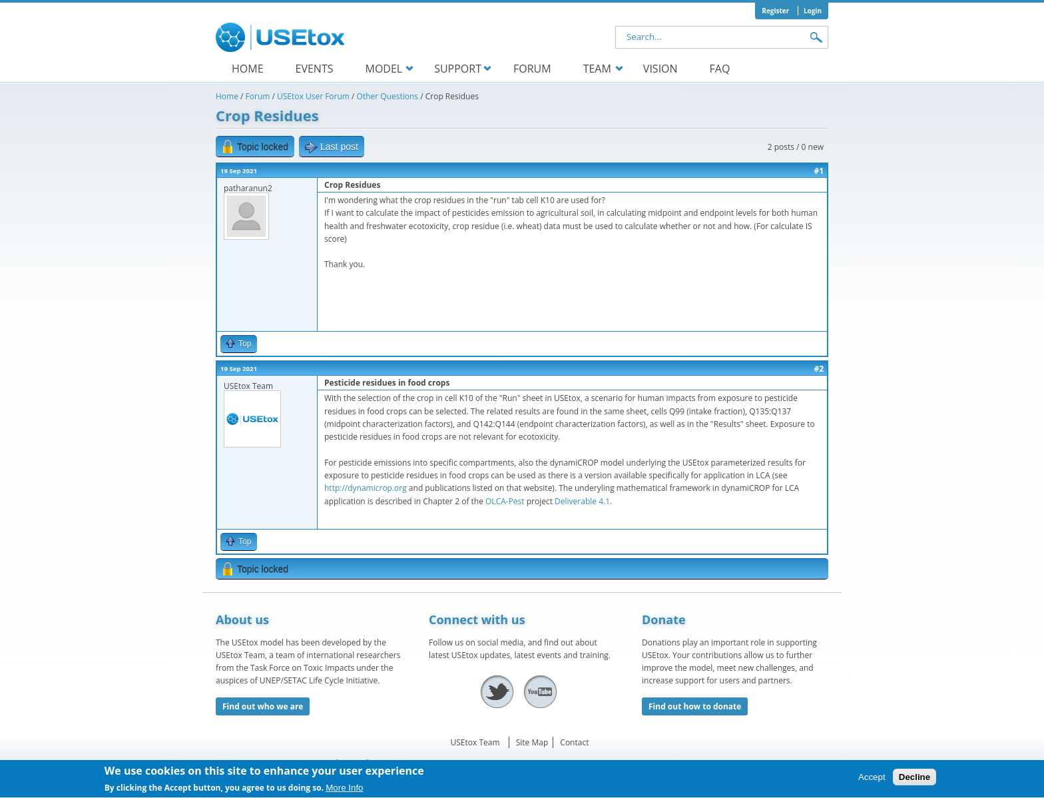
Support (457, 68)
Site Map (532, 742)
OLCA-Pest (505, 501)
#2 (819, 368)
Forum (532, 68)
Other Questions (387, 96)
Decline (914, 780)
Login (813, 10)
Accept (872, 780)
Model (383, 68)
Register (775, 10)
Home (248, 68)
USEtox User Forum (313, 96)
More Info (344, 791)
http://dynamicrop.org (365, 488)
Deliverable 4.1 (582, 501)
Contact (574, 742)
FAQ (720, 68)
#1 (819, 171)
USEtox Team (475, 742)
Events (315, 68)
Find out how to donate (695, 706)
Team (597, 68)
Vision (660, 68)
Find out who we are (262, 706)
